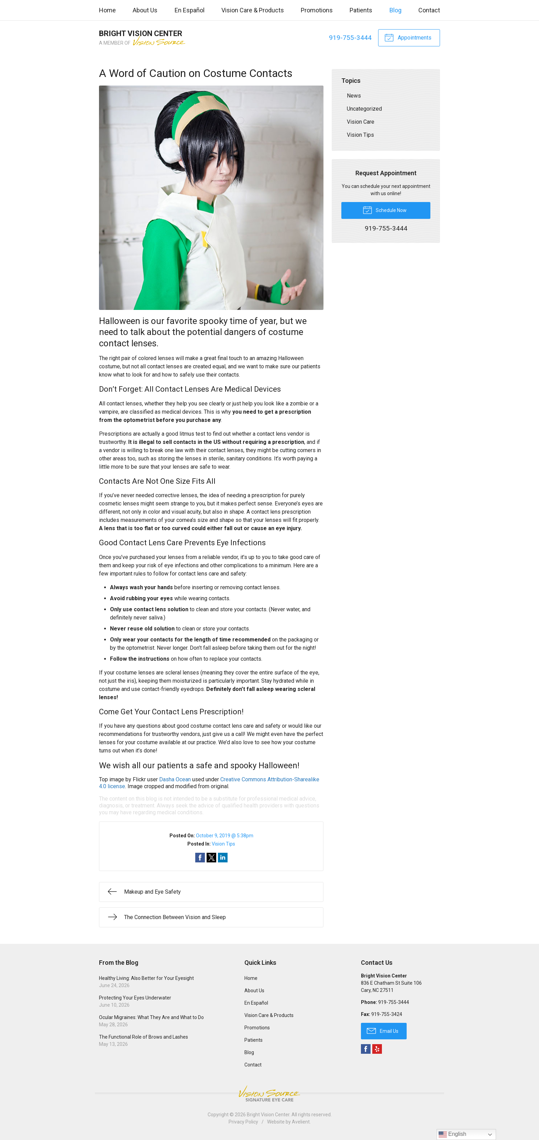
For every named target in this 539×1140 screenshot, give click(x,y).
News (354, 95)
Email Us (382, 1030)
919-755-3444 (350, 38)
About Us (145, 10)
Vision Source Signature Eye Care (269, 1093)
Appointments (407, 37)
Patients (361, 10)
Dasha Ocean (175, 779)
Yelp (377, 1049)
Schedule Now (385, 209)
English (452, 1134)
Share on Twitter (211, 857)
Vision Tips (223, 844)
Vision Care (360, 122)
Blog (395, 10)
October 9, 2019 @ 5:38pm (224, 835)
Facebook (366, 1049)
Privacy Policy (243, 1122)
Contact (429, 10)
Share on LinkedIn (223, 857)
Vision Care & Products (252, 10)
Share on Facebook (200, 857)
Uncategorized (364, 108)
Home (107, 10)
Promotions (317, 10)
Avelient (301, 1122)
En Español (190, 10)
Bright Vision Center (268, 1114)
